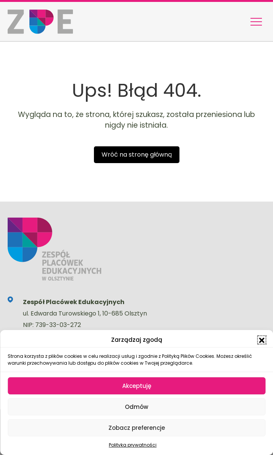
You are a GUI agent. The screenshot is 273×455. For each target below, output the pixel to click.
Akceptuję (136, 386)
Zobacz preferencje (136, 428)
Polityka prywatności (133, 445)
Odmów (136, 407)
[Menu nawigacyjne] (256, 21)
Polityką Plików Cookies (188, 356)
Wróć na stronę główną (137, 154)
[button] (261, 340)
